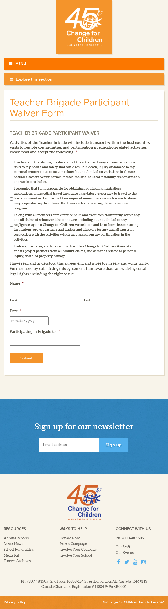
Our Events (125, 553)
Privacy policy (15, 602)
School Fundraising (19, 549)
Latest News (13, 544)
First (13, 300)
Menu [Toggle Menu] (17, 63)
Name (17, 283)
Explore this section (31, 79)
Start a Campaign (73, 544)
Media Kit (11, 555)
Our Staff (123, 547)
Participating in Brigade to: (35, 331)
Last (87, 300)
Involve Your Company (78, 549)
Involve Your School (76, 555)
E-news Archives (17, 561)
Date (15, 311)
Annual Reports (16, 538)
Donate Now (70, 538)
